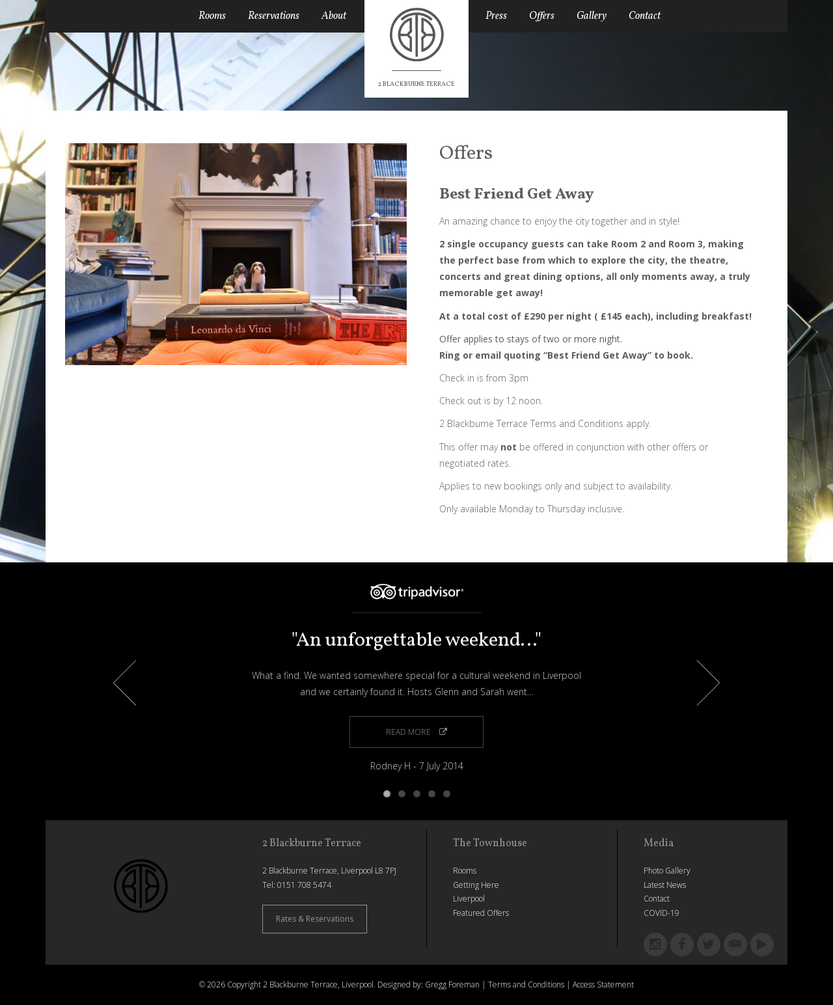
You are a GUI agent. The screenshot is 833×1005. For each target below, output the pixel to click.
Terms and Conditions (526, 984)
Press (496, 16)
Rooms (212, 16)
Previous (136, 683)
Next (697, 683)
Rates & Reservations (314, 918)
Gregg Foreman (452, 984)
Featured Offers (481, 912)
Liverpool (469, 898)
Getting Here (476, 884)
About (333, 16)
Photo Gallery (667, 870)
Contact (645, 16)
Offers (541, 16)
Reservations (273, 16)
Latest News (665, 884)
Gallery (592, 16)
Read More (416, 731)
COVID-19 (661, 912)
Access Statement (603, 984)
